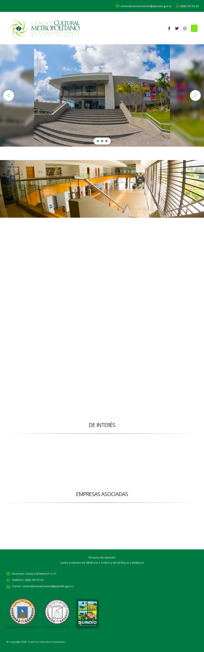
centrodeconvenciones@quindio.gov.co (144, 6)
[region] (102, 95)
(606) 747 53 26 (187, 6)
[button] (8, 95)
